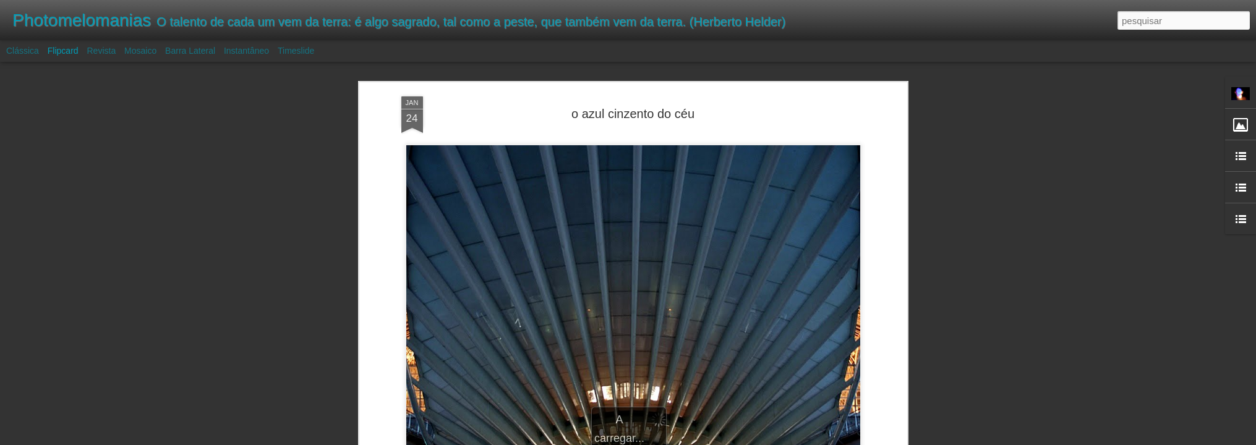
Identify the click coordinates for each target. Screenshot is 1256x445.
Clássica (22, 51)
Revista (101, 51)
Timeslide (296, 51)
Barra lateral (190, 51)
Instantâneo (246, 51)
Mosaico (140, 51)
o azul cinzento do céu (632, 114)
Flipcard (63, 51)
